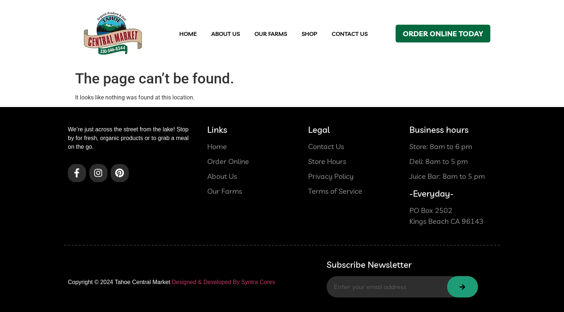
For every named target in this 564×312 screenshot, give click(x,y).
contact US (350, 33)
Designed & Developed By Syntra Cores (223, 282)
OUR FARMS (270, 33)
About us (225, 33)
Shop (309, 33)
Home (188, 33)
